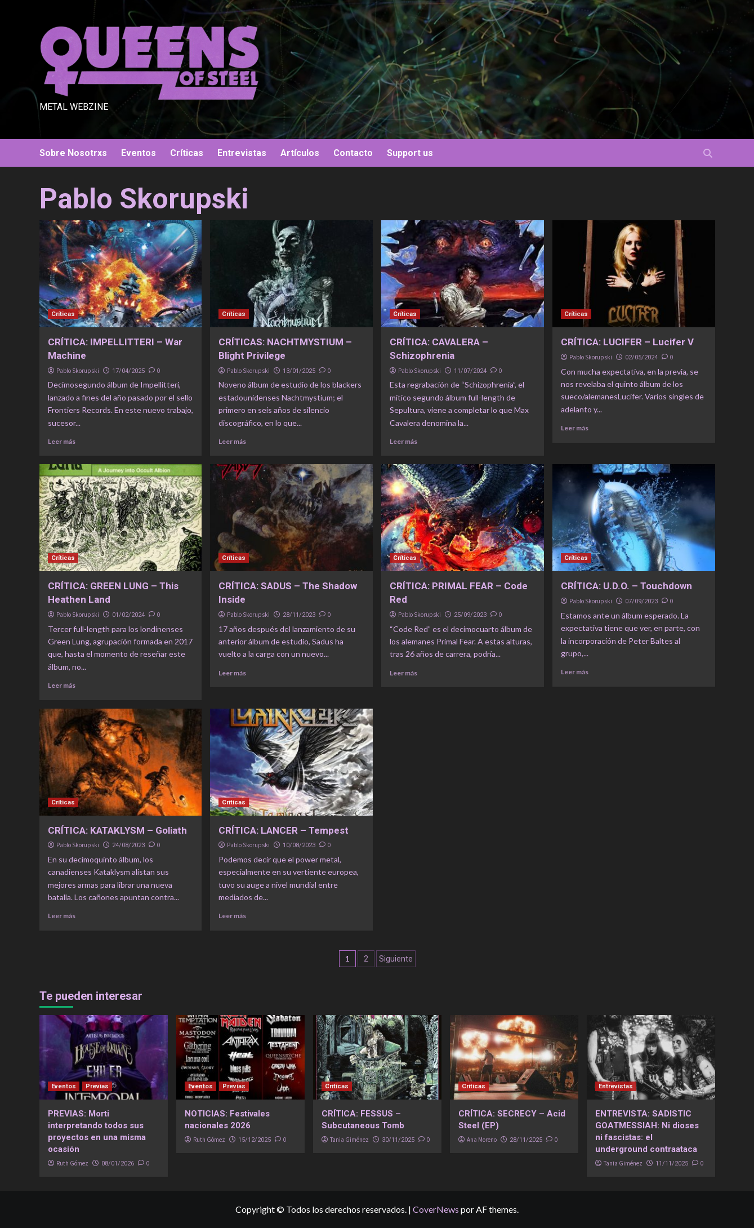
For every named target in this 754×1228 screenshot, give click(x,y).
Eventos (138, 153)
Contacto (353, 153)
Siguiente (396, 958)
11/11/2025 (671, 1163)
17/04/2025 (128, 371)
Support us (410, 153)
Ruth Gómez (72, 1163)
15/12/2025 (254, 1140)
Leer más (61, 441)
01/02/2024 (128, 615)
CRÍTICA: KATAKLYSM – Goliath (117, 830)
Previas (97, 1086)
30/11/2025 (398, 1140)
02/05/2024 (641, 357)
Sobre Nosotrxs (73, 153)
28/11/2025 (526, 1140)
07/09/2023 (641, 601)
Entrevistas (241, 153)
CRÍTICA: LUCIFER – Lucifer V (627, 342)
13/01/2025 (299, 371)
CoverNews (436, 1209)
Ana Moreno (482, 1140)
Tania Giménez (349, 1140)
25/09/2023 (470, 615)
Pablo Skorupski (77, 371)
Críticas (186, 153)
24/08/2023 (128, 845)
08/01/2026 (117, 1163)
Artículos (299, 153)
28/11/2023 (299, 615)
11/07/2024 (470, 371)
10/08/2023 (299, 845)
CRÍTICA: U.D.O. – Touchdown (626, 585)
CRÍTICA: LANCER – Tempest (283, 830)
